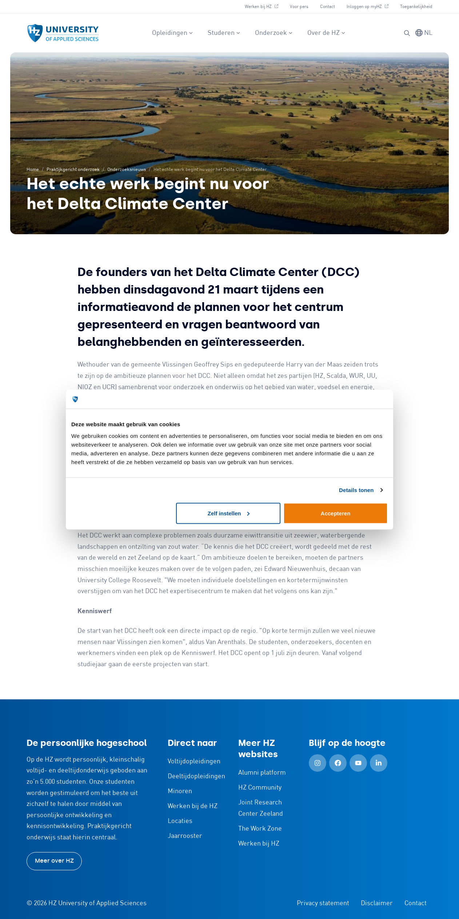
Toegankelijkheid (416, 6)
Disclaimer (377, 903)
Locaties (180, 821)
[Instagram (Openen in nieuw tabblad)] (317, 763)
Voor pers (299, 6)
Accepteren (336, 513)
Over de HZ (326, 33)
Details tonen (356, 490)
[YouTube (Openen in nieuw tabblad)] (358, 763)
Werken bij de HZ (192, 806)
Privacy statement (323, 903)
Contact (327, 6)
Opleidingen (172, 33)
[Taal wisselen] (423, 33)
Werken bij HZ (264, 6)
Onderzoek (274, 33)
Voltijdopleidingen (194, 761)
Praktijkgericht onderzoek (73, 169)
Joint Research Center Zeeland (260, 808)
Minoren (180, 791)
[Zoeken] (407, 33)
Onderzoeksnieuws (126, 169)
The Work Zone (260, 829)
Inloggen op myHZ (370, 6)
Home (33, 169)
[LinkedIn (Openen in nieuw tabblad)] (378, 763)
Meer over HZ (54, 860)
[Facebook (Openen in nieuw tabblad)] (338, 763)
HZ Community (260, 787)
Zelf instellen (229, 513)
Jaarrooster (185, 836)
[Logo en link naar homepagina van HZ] (63, 33)
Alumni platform (262, 773)
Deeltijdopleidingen (196, 776)
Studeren (224, 33)
